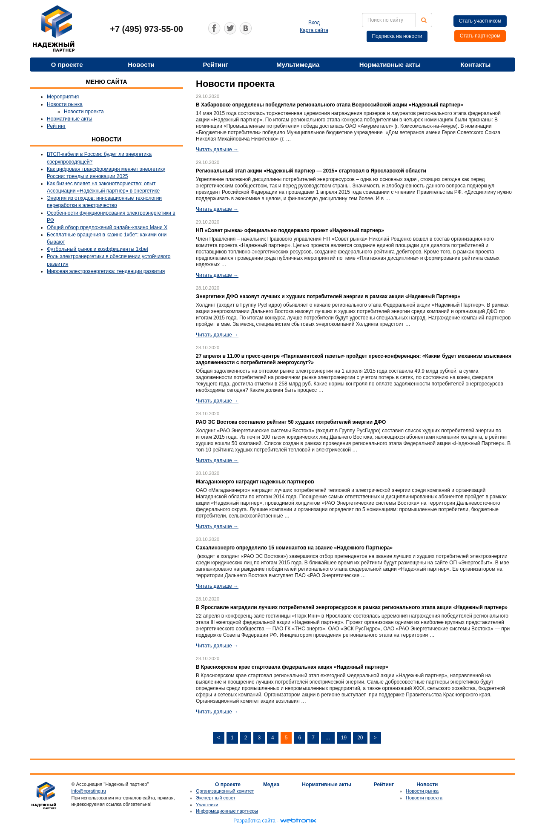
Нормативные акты (390, 64)
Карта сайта (314, 30)
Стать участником (480, 21)
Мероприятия (63, 97)
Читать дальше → (217, 149)
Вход (314, 23)
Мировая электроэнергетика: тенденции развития (106, 271)
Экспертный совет (215, 797)
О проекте (67, 64)
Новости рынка (65, 104)
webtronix (298, 821)
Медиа (271, 785)
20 (360, 738)
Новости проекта (84, 112)
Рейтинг (215, 64)
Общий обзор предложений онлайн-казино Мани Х (107, 227)
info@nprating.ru (89, 790)
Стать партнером (480, 36)
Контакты (475, 64)
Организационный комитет (225, 790)
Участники (207, 804)
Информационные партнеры (227, 811)
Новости (141, 64)
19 (344, 738)
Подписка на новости (397, 36)
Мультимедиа (297, 64)
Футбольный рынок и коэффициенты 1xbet (97, 249)
